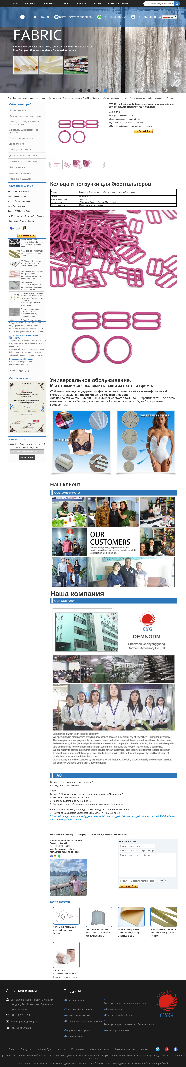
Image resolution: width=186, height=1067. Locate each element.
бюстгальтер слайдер (71, 98)
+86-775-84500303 (148, 16)
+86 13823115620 (37, 16)
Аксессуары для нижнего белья (88, 835)
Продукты (30, 3)
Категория (17, 98)
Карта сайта (77, 1049)
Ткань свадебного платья (21, 138)
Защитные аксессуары (20, 179)
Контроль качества (125, 1049)
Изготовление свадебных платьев (25, 116)
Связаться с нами (118, 3)
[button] (80, 90)
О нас (66, 3)
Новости (81, 3)
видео (97, 3)
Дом (9, 98)
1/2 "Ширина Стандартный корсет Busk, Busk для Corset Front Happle (31, 265)
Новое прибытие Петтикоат (21, 360)
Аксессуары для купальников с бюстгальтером (42, 98)
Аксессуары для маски (20, 173)
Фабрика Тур (44, 1049)
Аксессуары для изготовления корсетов (125, 1003)
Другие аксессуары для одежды (24, 155)
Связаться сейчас (26, 236)
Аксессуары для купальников (116, 835)
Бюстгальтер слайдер (63, 835)
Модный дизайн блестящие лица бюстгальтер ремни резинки (32, 254)
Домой (14, 3)
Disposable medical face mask (23, 161)
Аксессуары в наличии (20, 150)
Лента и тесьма (16, 144)
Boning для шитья (17, 110)
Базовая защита (17, 167)
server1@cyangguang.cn (75, 16)
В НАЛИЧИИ (50, 3)
